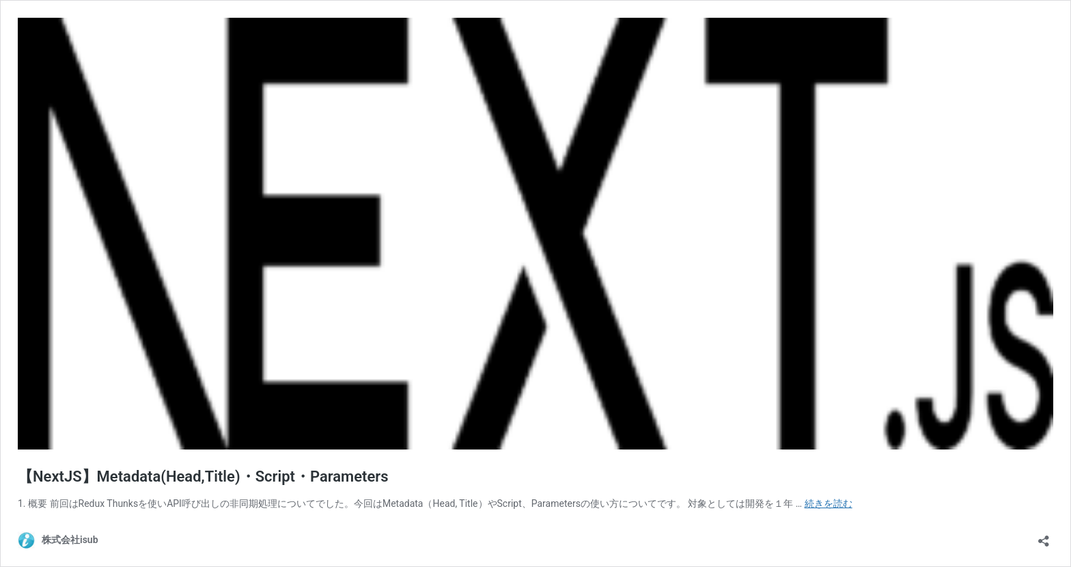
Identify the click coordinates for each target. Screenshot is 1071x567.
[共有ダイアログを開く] (1043, 536)
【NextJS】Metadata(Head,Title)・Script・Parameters (203, 476)
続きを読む (828, 503)
